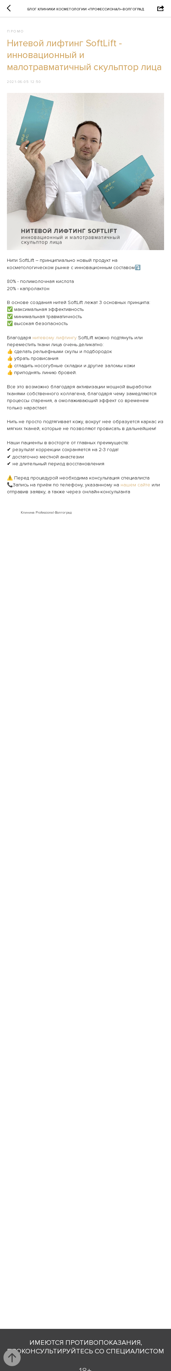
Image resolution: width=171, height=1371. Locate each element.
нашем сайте (136, 485)
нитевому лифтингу (54, 338)
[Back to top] (12, 1357)
